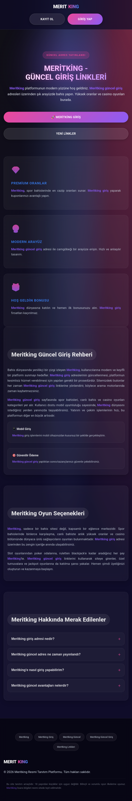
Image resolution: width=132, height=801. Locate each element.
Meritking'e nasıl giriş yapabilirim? (37, 675)
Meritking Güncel (72, 737)
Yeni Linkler (66, 133)
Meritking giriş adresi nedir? (33, 643)
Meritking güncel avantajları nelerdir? (39, 690)
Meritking (24, 737)
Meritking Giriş (45, 737)
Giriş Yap (85, 19)
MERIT (66, 7)
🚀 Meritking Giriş (66, 117)
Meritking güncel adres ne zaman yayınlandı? (46, 659)
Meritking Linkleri (66, 746)
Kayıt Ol (47, 19)
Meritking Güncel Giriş (101, 737)
